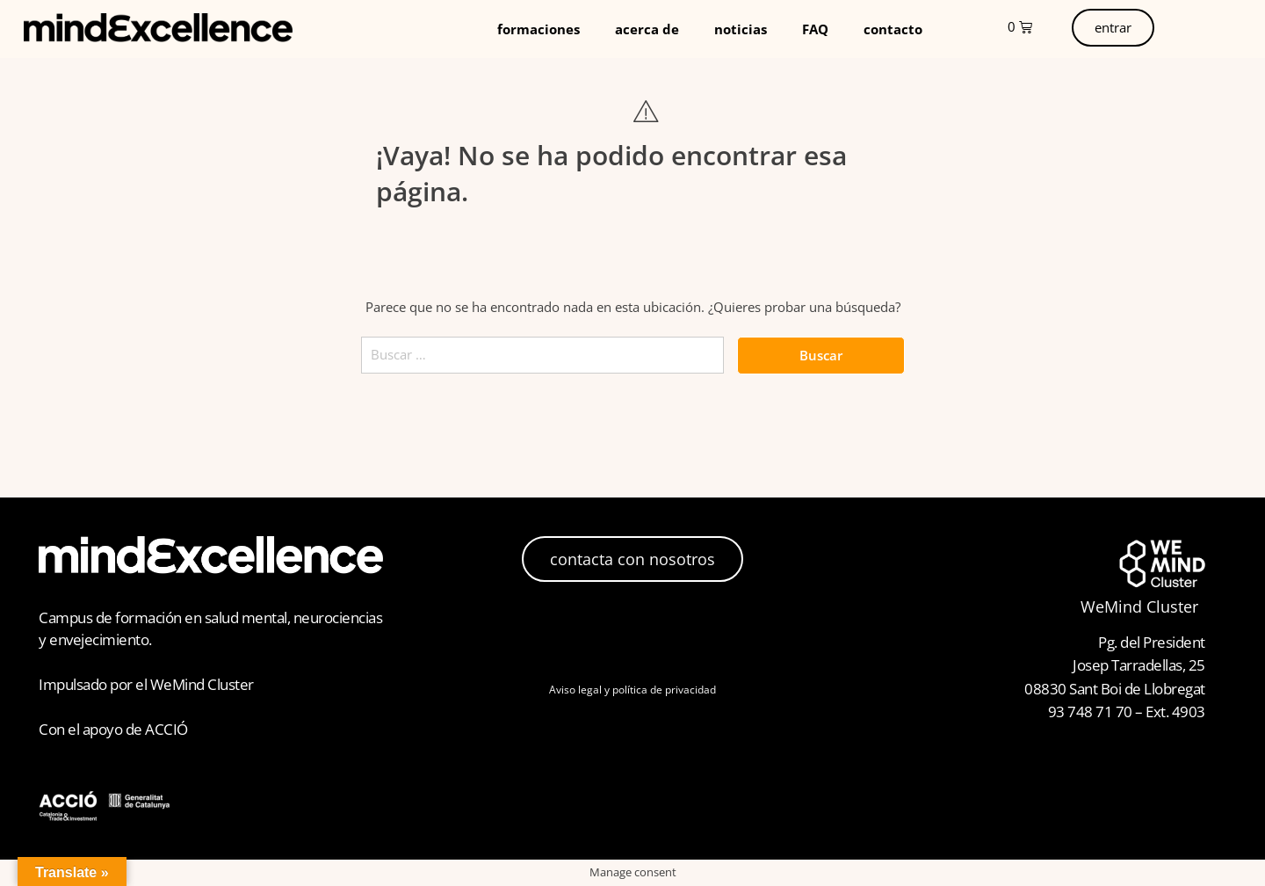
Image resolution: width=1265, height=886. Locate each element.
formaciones (538, 29)
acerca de (647, 29)
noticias (740, 29)
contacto (893, 29)
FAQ (815, 29)
